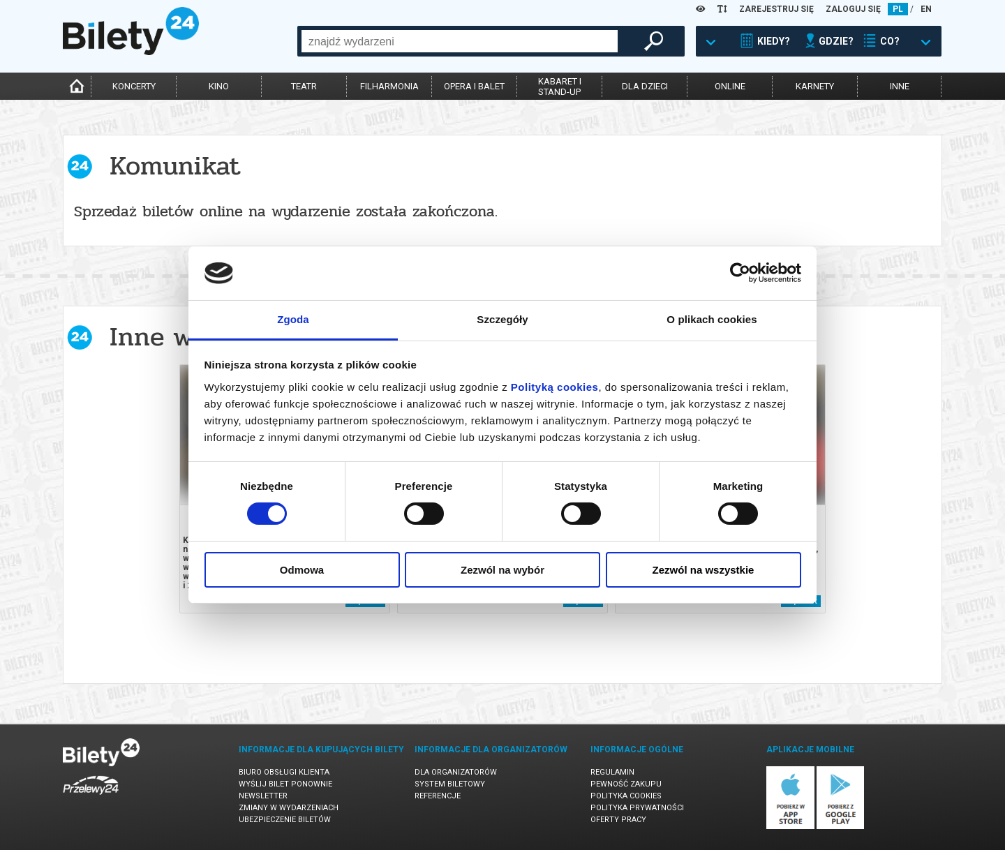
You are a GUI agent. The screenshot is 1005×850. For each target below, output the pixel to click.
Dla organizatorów (456, 772)
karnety (815, 86)
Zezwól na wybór (502, 570)
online (730, 86)
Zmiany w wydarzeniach (288, 807)
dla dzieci (645, 86)
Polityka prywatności (637, 807)
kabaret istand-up (559, 86)
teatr (304, 86)
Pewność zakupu (626, 784)
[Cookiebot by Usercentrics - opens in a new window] (740, 272)
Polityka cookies (626, 795)
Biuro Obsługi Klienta (284, 772)
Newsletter (263, 795)
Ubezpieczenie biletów (285, 819)
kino (219, 86)
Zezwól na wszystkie (703, 570)
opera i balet (474, 86)
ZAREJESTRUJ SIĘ (776, 9)
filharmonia (389, 86)
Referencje (438, 795)
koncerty (134, 86)
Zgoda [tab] (293, 319)
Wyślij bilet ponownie (285, 784)
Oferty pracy (618, 819)
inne (899, 86)
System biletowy (450, 784)
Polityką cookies (555, 387)
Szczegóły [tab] (502, 319)
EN (926, 9)
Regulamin (612, 772)
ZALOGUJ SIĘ (853, 9)
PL (898, 9)
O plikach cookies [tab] (712, 319)
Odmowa (302, 570)
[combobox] (459, 41)
